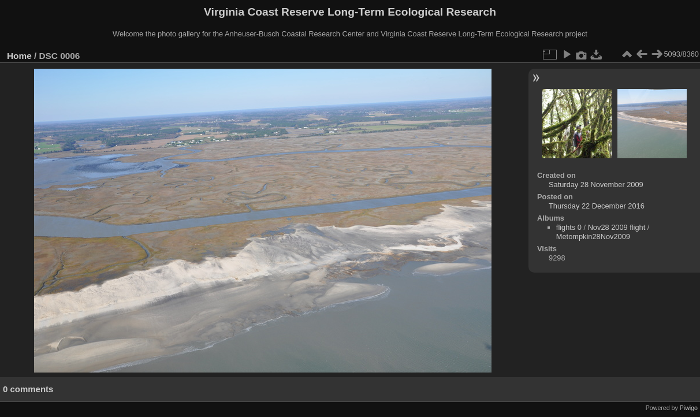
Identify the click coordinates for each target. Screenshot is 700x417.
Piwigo (689, 407)
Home (19, 56)
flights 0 (569, 227)
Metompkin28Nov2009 (593, 236)
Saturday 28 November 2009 (596, 184)
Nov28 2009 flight (617, 227)
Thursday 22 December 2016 (597, 206)
